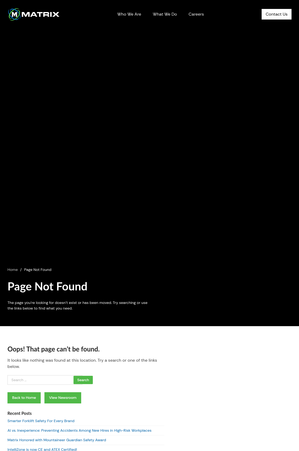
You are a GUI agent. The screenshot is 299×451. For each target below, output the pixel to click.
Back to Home (24, 397)
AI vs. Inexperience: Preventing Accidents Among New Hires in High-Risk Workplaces (79, 430)
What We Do (165, 14)
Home (12, 269)
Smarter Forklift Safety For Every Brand (41, 420)
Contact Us (277, 14)
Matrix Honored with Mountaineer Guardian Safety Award (56, 439)
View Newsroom (62, 397)
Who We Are (129, 14)
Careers (196, 14)
